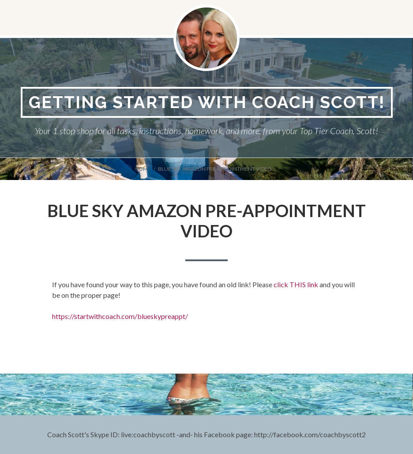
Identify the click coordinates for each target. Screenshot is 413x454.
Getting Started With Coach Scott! (207, 102)
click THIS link (296, 284)
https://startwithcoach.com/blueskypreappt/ (120, 316)
